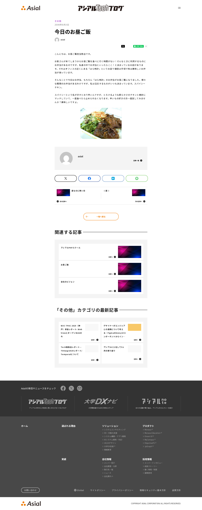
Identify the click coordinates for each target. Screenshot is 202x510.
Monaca (148, 429)
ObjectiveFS (150, 443)
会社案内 (107, 476)
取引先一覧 (108, 469)
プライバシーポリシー (123, 490)
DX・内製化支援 (110, 433)
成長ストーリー (151, 466)
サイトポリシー (98, 490)
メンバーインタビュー (154, 463)
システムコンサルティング (115, 429)
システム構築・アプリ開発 (115, 436)
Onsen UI (148, 436)
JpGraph (148, 446)
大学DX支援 (109, 446)
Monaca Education (152, 433)
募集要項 (148, 473)
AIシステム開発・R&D (113, 439)
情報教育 (107, 449)
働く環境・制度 (151, 469)
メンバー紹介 (109, 463)
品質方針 (176, 490)
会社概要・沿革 (110, 466)
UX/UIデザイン (110, 443)
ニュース (107, 473)
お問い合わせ (30, 490)
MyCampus (149, 439)
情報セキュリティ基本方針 (153, 490)
